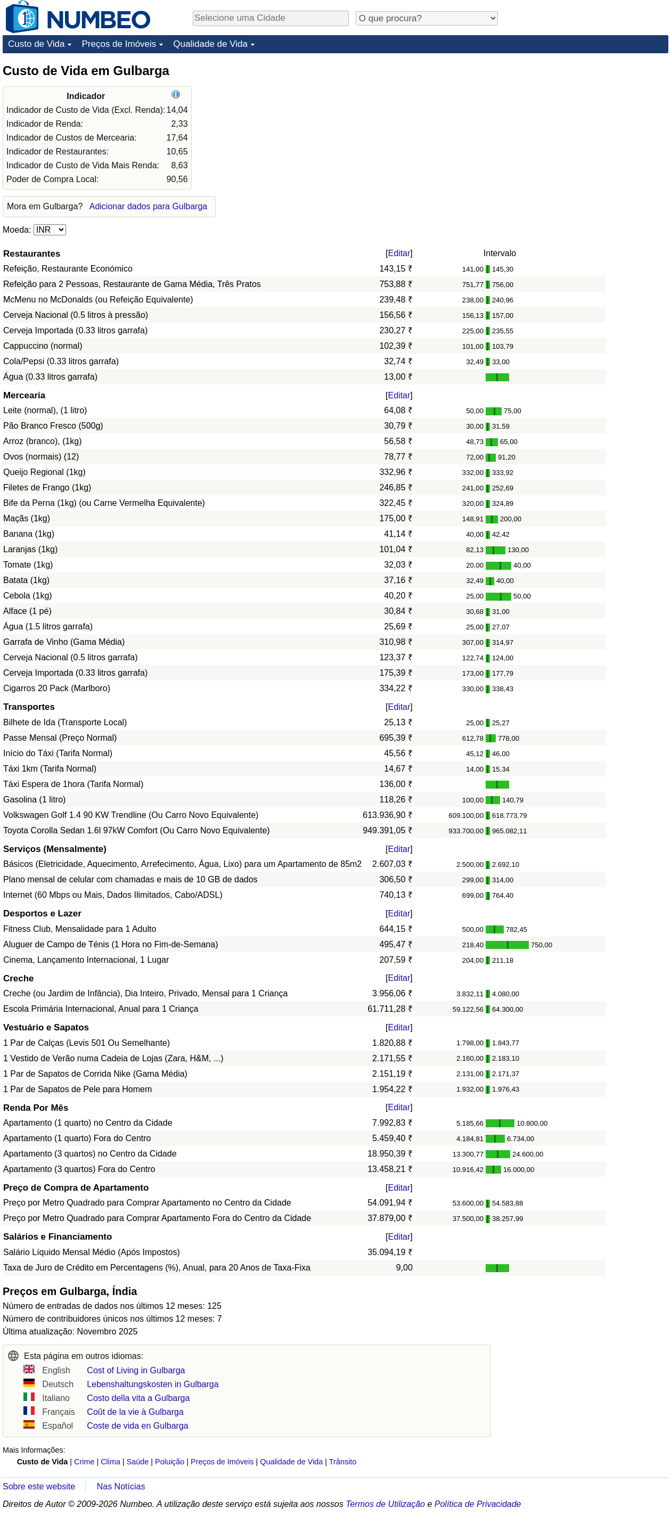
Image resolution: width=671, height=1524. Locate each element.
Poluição (169, 1461)
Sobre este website (39, 1486)
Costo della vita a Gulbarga (138, 1398)
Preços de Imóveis (118, 44)
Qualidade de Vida (210, 44)
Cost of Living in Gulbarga (136, 1370)
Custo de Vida (36, 44)
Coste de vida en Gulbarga (137, 1425)
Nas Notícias (121, 1486)
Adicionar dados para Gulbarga (148, 206)
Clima (110, 1461)
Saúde (138, 1461)
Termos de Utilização (385, 1504)
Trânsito (342, 1461)
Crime (84, 1461)
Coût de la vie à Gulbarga (135, 1411)
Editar (399, 253)
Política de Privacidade (478, 1504)
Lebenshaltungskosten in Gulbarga (152, 1384)
